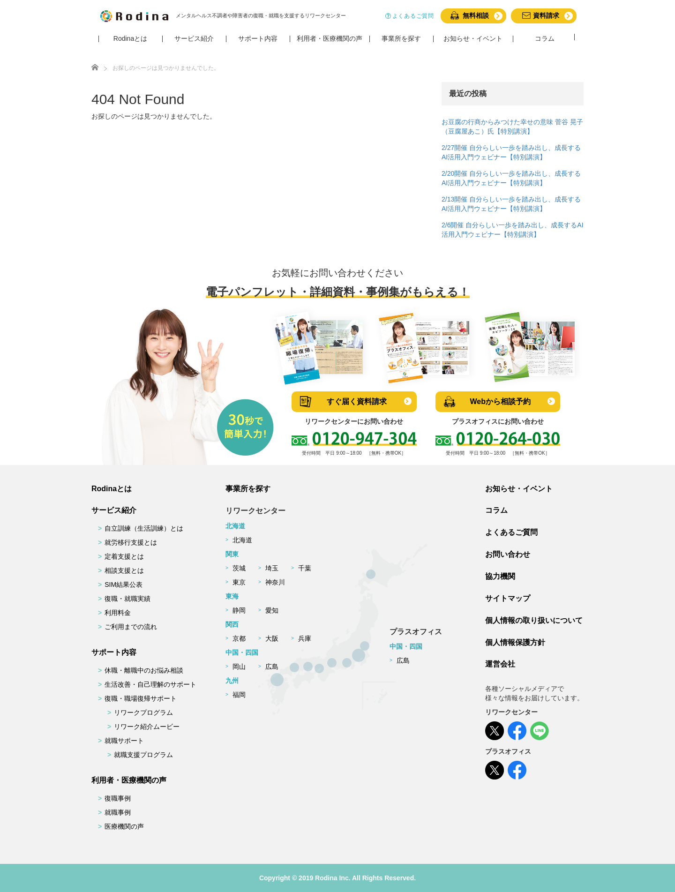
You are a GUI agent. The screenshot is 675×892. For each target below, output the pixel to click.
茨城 (239, 568)
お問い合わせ (507, 554)
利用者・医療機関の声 (128, 780)
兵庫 (304, 638)
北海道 (242, 540)
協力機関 (500, 576)
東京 (239, 582)
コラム (496, 510)
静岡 (239, 610)
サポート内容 (113, 652)
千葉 (304, 568)
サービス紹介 (113, 510)
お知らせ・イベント (519, 489)
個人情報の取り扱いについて (534, 620)
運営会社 (500, 664)
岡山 (239, 666)
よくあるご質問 (511, 532)
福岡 (239, 694)
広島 (271, 666)
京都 (239, 638)
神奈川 (275, 582)
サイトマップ (507, 598)
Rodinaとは (111, 489)
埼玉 (271, 568)
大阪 (271, 638)
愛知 (271, 610)
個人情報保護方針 (515, 642)
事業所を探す (247, 489)
